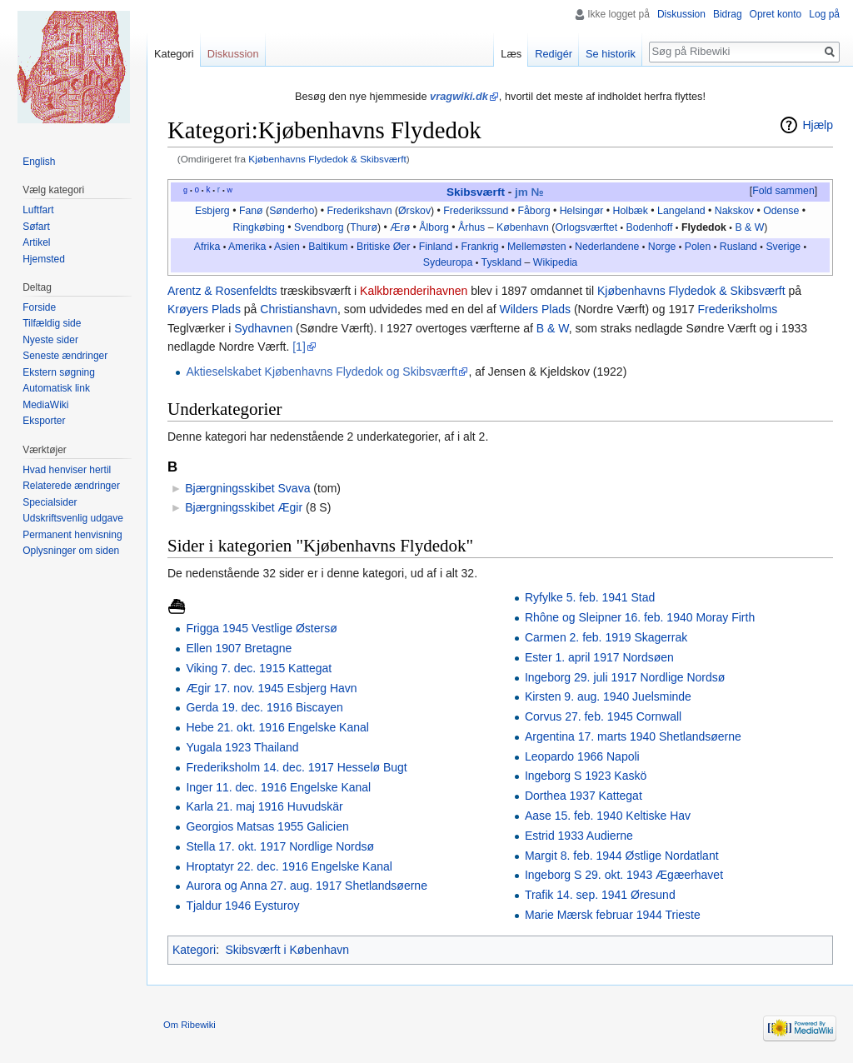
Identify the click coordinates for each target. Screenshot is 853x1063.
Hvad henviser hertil (66, 470)
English (38, 161)
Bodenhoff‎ (649, 227)
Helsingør (582, 211)
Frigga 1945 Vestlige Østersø (261, 628)
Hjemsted (43, 259)
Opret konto (776, 14)
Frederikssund (475, 211)
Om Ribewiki (189, 1025)
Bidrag (727, 14)
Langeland (681, 211)
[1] (299, 346)
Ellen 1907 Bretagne (239, 648)
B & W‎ (749, 227)
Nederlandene (607, 246)
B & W (552, 328)
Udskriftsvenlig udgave (72, 518)
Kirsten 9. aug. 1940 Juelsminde (608, 696)
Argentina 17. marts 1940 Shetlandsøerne (633, 736)
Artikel (36, 242)
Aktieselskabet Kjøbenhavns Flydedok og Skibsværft (321, 371)
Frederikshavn (359, 211)
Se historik (611, 53)
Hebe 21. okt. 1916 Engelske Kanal (277, 727)
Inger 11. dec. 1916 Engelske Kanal (278, 787)
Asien (287, 246)
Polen (698, 246)
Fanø (251, 211)
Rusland (738, 246)
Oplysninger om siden (70, 550)
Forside (39, 307)
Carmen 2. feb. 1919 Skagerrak (606, 637)
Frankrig (480, 246)
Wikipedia (555, 262)
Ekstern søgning (58, 372)
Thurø (363, 227)
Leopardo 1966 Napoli (582, 756)
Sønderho (291, 211)
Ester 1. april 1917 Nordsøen (599, 657)
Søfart (36, 226)
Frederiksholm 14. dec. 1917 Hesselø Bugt (296, 767)
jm (521, 192)
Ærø (400, 227)
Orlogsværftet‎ (586, 227)
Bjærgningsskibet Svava (247, 488)
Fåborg (533, 211)
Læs (511, 53)
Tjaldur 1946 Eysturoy (242, 905)
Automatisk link (56, 388)
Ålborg (434, 227)
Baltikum (327, 246)
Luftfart (37, 210)
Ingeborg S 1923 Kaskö (585, 775)
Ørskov (414, 211)
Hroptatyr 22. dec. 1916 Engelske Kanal (289, 866)
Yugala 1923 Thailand (242, 747)
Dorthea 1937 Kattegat (583, 795)
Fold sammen (783, 191)
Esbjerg (212, 211)
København (522, 227)
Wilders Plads (535, 309)
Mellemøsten (536, 246)
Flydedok (703, 227)
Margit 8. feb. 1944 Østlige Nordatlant (622, 855)
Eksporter (43, 421)
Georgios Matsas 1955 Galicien (267, 826)
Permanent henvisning (72, 535)
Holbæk (630, 211)
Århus (471, 227)
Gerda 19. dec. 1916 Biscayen (264, 707)
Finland (435, 246)
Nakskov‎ (734, 211)
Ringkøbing (259, 227)
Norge (662, 246)
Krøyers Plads (204, 309)
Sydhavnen (263, 328)
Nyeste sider (50, 340)
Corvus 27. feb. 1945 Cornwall (603, 716)
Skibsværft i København (287, 949)
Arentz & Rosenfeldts (222, 290)
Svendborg (319, 227)
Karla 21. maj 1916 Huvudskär (264, 806)
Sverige (783, 246)
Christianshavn (298, 309)
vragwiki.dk (459, 96)
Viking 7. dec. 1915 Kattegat (259, 668)
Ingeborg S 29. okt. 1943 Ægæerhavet (624, 874)
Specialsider (49, 502)
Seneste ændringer (64, 356)
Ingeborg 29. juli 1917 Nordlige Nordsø (625, 677)
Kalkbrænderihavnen (413, 290)
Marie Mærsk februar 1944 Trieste (613, 914)
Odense (781, 211)
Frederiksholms (738, 309)
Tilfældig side (51, 323)
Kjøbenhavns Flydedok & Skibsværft (327, 158)
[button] (783, 191)
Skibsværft (475, 192)
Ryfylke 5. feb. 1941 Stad (590, 597)
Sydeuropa (448, 262)
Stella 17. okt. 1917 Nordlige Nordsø (280, 846)
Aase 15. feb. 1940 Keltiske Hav (608, 815)
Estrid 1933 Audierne (579, 835)
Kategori (194, 949)
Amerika (247, 246)
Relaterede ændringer (71, 486)
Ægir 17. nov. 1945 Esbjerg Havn (271, 688)
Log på (824, 14)
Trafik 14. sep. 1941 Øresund (600, 894)
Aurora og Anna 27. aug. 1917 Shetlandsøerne (306, 885)
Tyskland (501, 262)
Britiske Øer (383, 246)
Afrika (207, 246)
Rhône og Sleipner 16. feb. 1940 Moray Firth (640, 617)
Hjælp (817, 125)
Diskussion (681, 14)
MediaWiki (45, 405)
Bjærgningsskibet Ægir (243, 507)
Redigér (553, 53)
